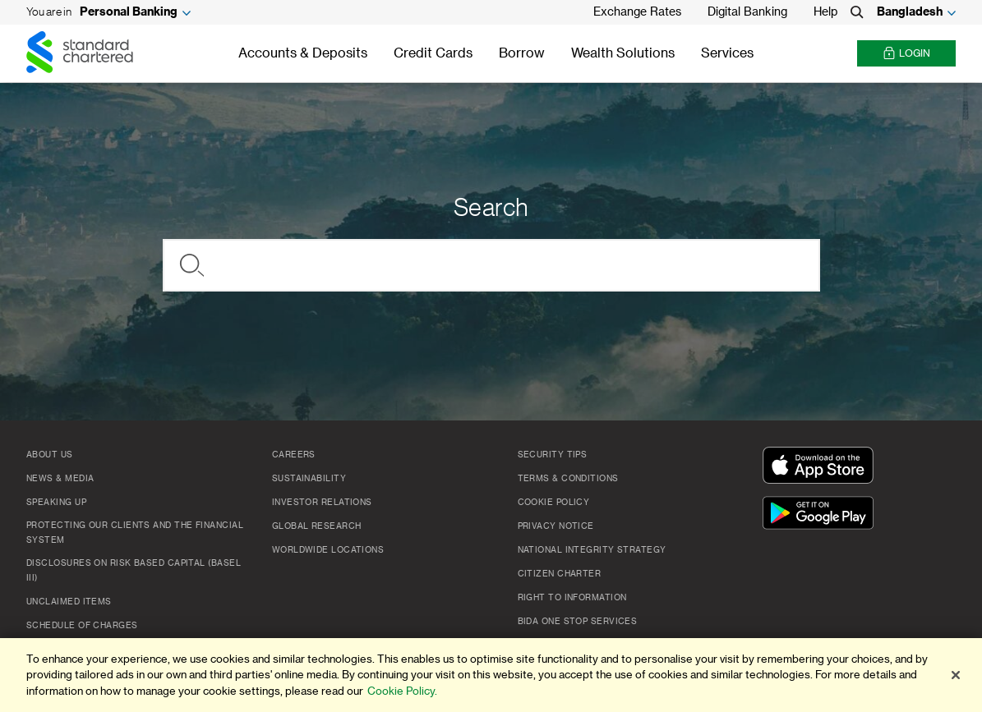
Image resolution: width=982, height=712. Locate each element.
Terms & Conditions (568, 479)
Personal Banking (128, 12)
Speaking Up (56, 502)
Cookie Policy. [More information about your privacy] (402, 692)
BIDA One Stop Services (578, 622)
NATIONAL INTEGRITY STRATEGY (592, 550)
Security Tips (553, 455)
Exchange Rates (637, 12)
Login (906, 54)
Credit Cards (433, 53)
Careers (294, 455)
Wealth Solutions (623, 53)
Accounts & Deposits (302, 53)
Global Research (317, 526)
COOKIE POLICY (554, 502)
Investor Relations (322, 502)
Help (825, 12)
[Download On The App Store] (822, 466)
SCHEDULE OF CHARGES (82, 626)
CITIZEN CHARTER (560, 574)
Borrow (522, 53)
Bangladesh (910, 12)
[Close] (956, 677)
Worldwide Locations (328, 550)
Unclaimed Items (69, 602)
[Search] (857, 12)
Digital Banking (747, 12)
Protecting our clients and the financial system (134, 532)
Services (727, 53)
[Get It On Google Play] (822, 514)
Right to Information (572, 598)
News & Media (60, 479)
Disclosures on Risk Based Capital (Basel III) (133, 570)
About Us (49, 455)
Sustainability (309, 479)
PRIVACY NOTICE (556, 526)
